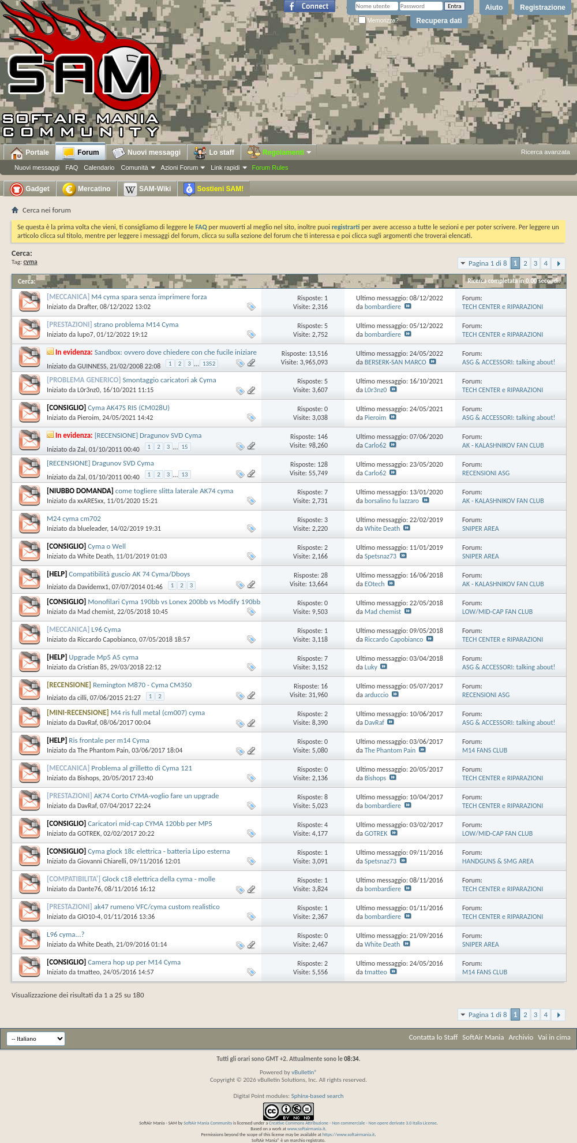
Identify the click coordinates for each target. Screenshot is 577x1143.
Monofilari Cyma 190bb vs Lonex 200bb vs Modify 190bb (174, 601)
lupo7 (85, 334)
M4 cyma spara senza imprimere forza (149, 296)
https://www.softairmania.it (349, 1134)
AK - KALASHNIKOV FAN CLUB (503, 445)
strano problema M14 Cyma (136, 324)
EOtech (375, 584)
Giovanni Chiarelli (101, 861)
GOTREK (88, 833)
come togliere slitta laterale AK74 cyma (174, 490)
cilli (82, 698)
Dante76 (89, 889)
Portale (29, 153)
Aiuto (494, 7)
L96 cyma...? (65, 934)
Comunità (134, 167)
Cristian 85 (92, 667)
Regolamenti (280, 152)
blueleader (92, 528)
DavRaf (86, 722)
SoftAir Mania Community (207, 1123)
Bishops (88, 778)
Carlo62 (376, 445)
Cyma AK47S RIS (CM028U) (129, 407)
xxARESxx (90, 501)
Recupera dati (439, 21)
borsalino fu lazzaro (392, 501)
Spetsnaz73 (380, 556)
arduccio (377, 695)
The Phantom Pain (103, 750)
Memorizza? (378, 20)
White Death (382, 528)
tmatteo (88, 972)
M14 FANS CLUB (484, 750)
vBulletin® (304, 1072)
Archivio (521, 1037)
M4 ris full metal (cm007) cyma (158, 712)
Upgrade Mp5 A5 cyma (103, 657)
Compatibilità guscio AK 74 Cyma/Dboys (129, 573)
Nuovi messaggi (36, 167)
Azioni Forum (179, 167)
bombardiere (383, 307)
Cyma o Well (107, 546)
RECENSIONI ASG (485, 473)
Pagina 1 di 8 (488, 263)
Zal (81, 449)
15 (184, 447)
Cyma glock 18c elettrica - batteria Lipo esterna (159, 851)
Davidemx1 (92, 587)
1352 (209, 363)
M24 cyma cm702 (74, 518)
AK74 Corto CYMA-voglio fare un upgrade (156, 795)
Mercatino (86, 189)
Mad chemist (95, 612)
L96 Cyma (106, 629)
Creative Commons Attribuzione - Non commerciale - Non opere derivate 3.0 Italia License (353, 1123)
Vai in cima (554, 1037)
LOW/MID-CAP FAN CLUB (497, 612)
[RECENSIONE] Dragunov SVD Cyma (148, 435)
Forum (80, 153)
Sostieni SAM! (213, 189)
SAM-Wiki (147, 189)
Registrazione (542, 7)
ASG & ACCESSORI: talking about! (508, 362)
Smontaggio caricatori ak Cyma (169, 379)
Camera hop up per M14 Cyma (134, 962)
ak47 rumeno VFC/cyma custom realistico (157, 906)
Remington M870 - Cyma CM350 (142, 684)
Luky (371, 667)
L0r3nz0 (88, 390)
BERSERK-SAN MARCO (395, 362)
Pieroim (88, 418)
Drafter (86, 307)
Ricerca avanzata (545, 151)
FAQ (71, 167)
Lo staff (213, 153)
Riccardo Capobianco (106, 639)
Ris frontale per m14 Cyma (109, 740)
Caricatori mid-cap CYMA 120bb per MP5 (150, 823)
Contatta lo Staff (433, 1037)
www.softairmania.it (306, 1128)
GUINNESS (92, 366)
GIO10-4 (88, 917)
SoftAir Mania (483, 1037)
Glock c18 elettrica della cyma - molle (158, 878)
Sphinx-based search (317, 1096)
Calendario (99, 167)
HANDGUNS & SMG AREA (498, 861)
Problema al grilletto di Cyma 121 (141, 768)
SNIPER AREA (480, 528)
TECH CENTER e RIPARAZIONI (502, 307)
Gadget (30, 189)
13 (184, 474)
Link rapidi (225, 167)
